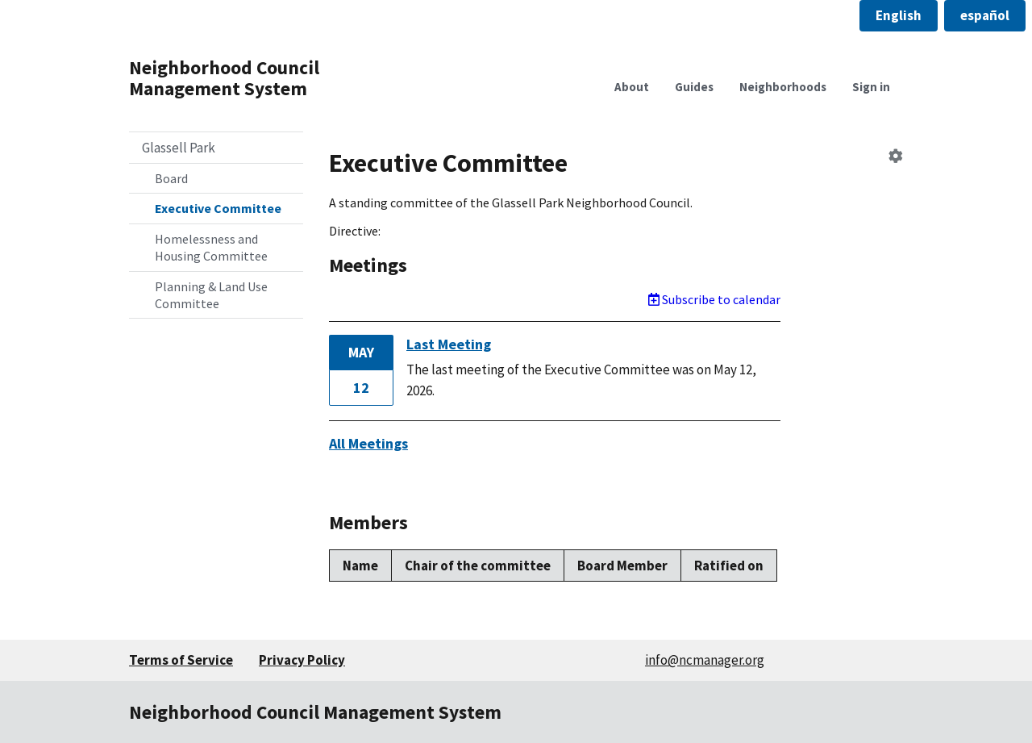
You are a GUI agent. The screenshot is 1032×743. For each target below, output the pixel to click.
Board (171, 178)
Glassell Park (178, 148)
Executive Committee (218, 208)
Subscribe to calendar (714, 299)
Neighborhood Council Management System (224, 78)
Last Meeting (448, 344)
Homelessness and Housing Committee (211, 247)
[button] (898, 15)
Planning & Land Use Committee (211, 294)
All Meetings (368, 443)
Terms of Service (181, 660)
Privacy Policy (302, 660)
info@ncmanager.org (704, 660)
